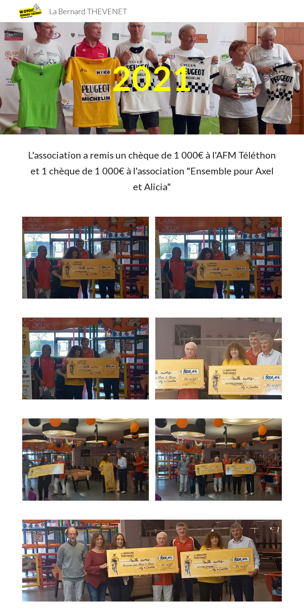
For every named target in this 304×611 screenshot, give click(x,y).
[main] (151, 78)
